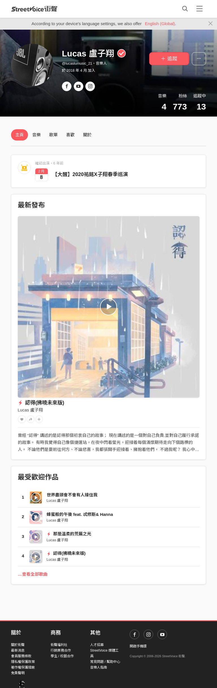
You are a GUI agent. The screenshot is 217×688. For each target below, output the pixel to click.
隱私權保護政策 (23, 662)
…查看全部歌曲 (32, 574)
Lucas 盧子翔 (30, 409)
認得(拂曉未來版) (41, 403)
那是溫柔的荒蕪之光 (69, 533)
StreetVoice (34, 9)
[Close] (210, 23)
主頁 (19, 134)
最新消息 (18, 650)
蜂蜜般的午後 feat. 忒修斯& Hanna (80, 514)
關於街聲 (18, 645)
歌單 (53, 134)
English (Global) (160, 23)
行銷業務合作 (61, 650)
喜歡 (70, 134)
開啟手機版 (138, 646)
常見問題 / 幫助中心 (105, 662)
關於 (87, 134)
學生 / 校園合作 (62, 656)
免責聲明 (18, 673)
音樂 (36, 134)
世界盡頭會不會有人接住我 (72, 494)
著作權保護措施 (23, 667)
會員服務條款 (21, 656)
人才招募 (97, 645)
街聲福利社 (59, 645)
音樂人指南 (98, 667)
